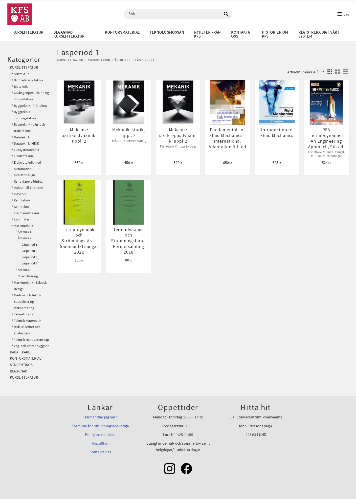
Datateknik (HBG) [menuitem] (26, 143)
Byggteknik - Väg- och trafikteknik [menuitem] (29, 127)
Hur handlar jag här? (100, 417)
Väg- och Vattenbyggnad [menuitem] (31, 346)
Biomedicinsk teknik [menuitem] (28, 80)
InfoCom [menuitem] (20, 194)
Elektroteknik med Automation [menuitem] (27, 165)
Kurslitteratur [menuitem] (28, 32)
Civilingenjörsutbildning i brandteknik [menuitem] (31, 96)
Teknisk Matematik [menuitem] (27, 320)
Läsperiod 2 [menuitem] (29, 251)
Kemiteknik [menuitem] (22, 200)
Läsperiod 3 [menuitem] (29, 257)
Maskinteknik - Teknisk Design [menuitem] (30, 285)
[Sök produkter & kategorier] (178, 14)
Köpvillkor (100, 443)
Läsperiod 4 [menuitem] (29, 263)
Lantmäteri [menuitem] (22, 219)
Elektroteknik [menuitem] (24, 156)
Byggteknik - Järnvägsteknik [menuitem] (25, 115)
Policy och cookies (100, 434)
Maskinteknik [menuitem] (23, 225)
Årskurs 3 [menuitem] (24, 270)
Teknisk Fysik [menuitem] (23, 314)
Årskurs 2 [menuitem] (24, 238)
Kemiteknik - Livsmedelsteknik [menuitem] (27, 210)
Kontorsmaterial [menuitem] (122, 32)
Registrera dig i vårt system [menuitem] (318, 34)
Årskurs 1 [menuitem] (24, 232)
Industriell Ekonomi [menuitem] (28, 187)
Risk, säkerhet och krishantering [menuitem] (27, 330)
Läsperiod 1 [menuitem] (29, 245)
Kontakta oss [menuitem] (240, 34)
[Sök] (226, 14)
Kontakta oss (100, 452)
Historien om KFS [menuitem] (275, 34)
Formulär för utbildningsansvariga (100, 426)
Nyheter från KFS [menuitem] (207, 34)
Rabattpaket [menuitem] (21, 352)
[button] (329, 71)
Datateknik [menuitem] (22, 137)
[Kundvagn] (342, 14)
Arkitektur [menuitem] (21, 74)
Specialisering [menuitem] (28, 276)
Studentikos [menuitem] (21, 365)
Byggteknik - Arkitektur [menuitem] (30, 105)
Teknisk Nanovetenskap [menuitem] (31, 339)
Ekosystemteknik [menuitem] (26, 150)
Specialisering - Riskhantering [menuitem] (25, 304)
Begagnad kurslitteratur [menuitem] (69, 34)
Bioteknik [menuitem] (21, 86)
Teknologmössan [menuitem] (167, 32)
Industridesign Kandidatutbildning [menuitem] (28, 178)
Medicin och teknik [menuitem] (27, 295)
